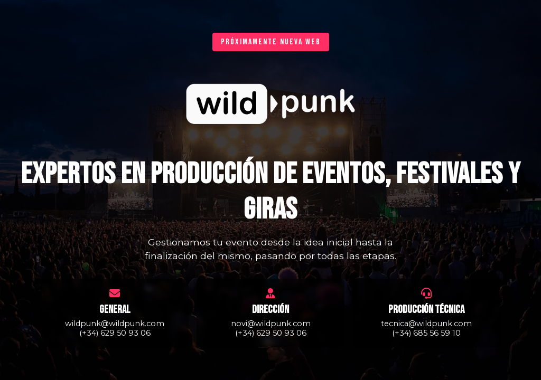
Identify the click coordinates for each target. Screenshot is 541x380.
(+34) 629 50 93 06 (115, 333)
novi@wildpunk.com (271, 323)
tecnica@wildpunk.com (426, 323)
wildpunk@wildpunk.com (114, 323)
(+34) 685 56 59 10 (426, 333)
